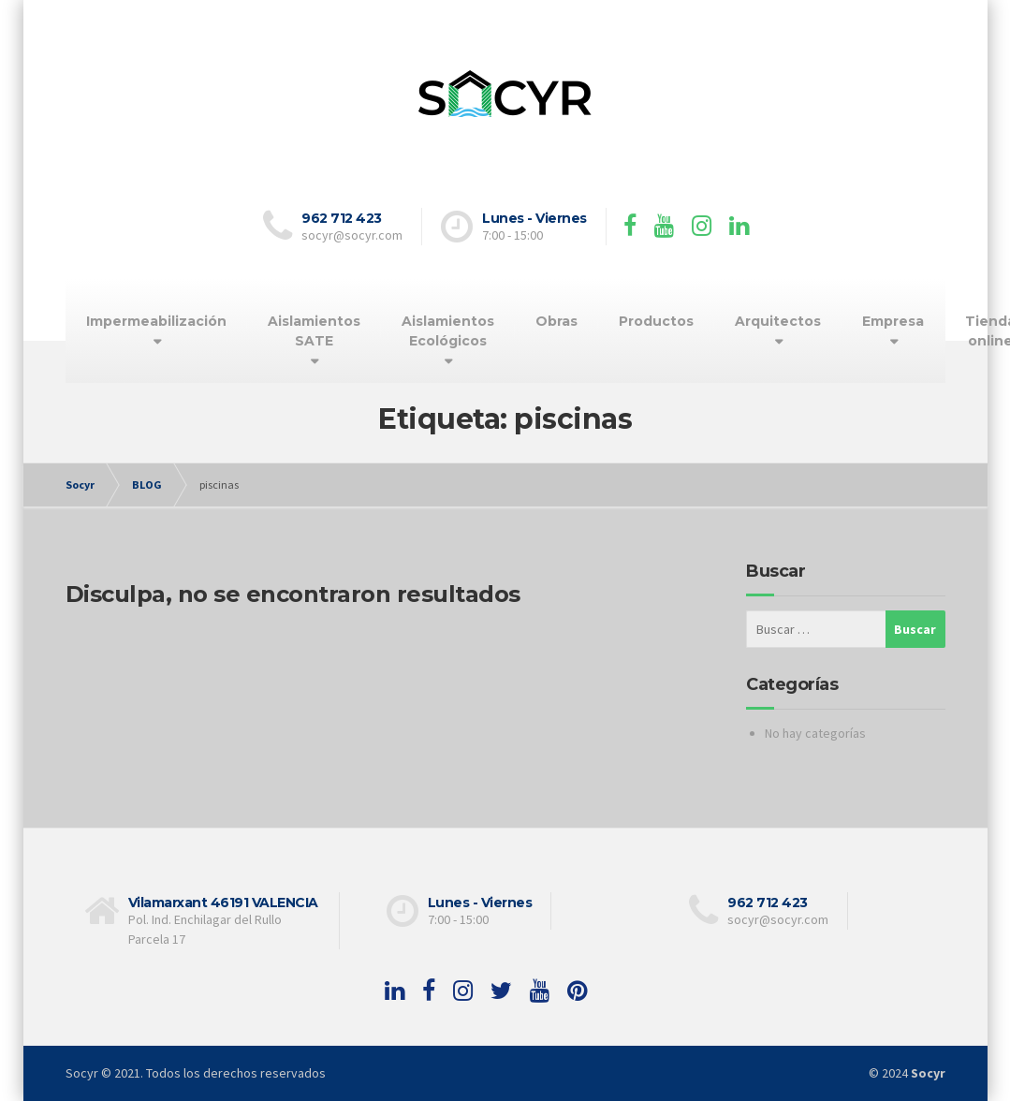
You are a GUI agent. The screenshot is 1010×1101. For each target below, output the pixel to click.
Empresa (893, 321)
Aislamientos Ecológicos (448, 331)
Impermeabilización (156, 321)
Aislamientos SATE (314, 331)
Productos (656, 321)
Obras (556, 321)
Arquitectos (778, 321)
